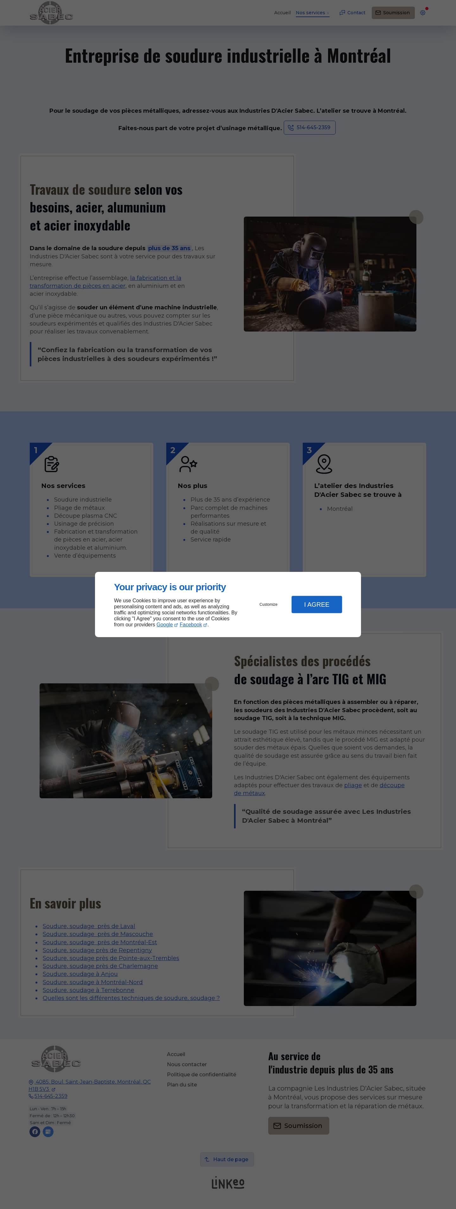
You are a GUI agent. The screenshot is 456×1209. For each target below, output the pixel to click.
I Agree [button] (316, 604)
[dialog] (228, 604)
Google (164, 624)
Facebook (191, 624)
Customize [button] (269, 604)
